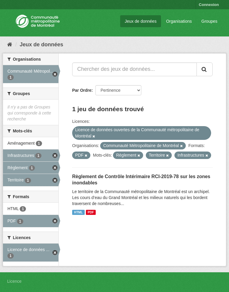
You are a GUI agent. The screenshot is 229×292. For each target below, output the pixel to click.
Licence (14, 281)
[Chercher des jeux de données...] (134, 69)
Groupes (209, 21)
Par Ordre (82, 90)
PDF (91, 212)
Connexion (209, 4)
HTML (78, 212)
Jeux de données (141, 21)
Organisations (179, 21)
